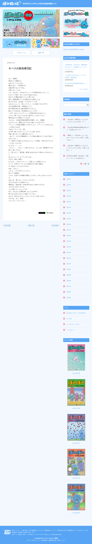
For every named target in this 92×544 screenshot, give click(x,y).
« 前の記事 (6, 225)
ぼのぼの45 (76, 513)
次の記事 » (55, 225)
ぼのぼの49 (76, 373)
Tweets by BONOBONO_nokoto (73, 49)
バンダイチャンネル (72, 324)
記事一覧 (41, 52)
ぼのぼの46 (76, 478)
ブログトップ (21, 52)
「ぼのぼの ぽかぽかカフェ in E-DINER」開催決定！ (75, 77)
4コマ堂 (69, 318)
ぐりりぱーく (70, 330)
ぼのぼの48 (76, 408)
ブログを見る (83, 89)
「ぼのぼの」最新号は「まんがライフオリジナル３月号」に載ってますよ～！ (77, 148)
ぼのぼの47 (76, 443)
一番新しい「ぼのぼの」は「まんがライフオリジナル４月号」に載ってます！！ (77, 138)
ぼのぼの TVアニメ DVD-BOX (76, 313)
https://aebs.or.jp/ (56, 534)
